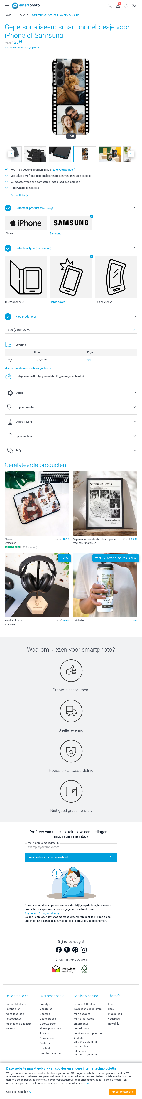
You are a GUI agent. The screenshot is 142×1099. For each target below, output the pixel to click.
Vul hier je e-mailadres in (43, 843)
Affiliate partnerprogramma (85, 1040)
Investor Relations (51, 1053)
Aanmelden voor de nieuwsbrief (48, 857)
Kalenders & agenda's (19, 1023)
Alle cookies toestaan (122, 1091)
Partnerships (81, 1046)
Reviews (45, 1043)
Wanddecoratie (15, 1014)
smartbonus (81, 1023)
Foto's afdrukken (16, 1004)
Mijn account (82, 1014)
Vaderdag (114, 1018)
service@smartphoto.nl (88, 1033)
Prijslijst (45, 1048)
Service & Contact (85, 1004)
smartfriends (81, 1028)
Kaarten (10, 1028)
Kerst (111, 1004)
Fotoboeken (13, 1009)
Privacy (44, 1033)
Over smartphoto (52, 996)
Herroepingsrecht (50, 1028)
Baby (111, 1009)
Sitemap (45, 1014)
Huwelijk (113, 1023)
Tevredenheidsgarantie (88, 1009)
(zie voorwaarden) (64, 169)
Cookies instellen (19, 1091)
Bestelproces (48, 1018)
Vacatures (46, 1009)
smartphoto (47, 1004)
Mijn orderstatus (84, 1018)
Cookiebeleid (48, 1038)
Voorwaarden (48, 1023)
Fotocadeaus (14, 1018)
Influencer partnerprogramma (85, 1052)
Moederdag (115, 1014)
